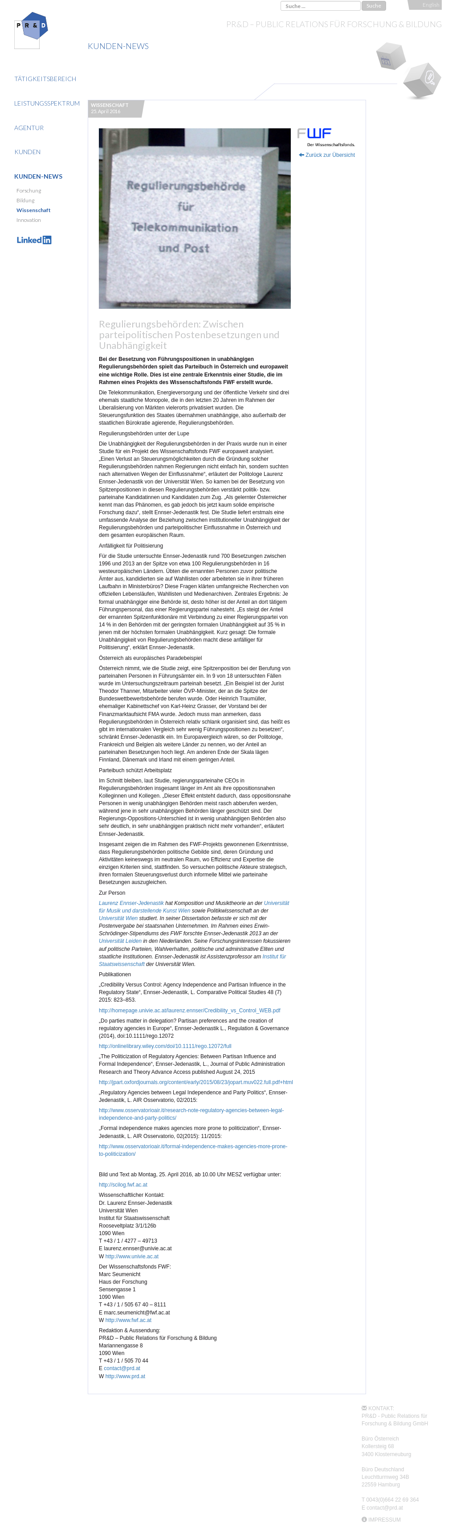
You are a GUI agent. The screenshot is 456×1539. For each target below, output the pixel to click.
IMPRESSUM (384, 1520)
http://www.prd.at (125, 1376)
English (431, 4)
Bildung (25, 200)
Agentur (29, 127)
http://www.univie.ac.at (132, 1256)
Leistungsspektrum (47, 103)
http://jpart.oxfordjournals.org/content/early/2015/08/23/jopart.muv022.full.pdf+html (196, 1082)
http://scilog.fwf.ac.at (123, 1185)
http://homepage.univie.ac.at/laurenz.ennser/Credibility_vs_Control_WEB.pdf (190, 1010)
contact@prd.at (122, 1368)
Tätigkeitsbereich (45, 78)
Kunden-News (38, 176)
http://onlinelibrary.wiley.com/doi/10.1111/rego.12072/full (165, 1046)
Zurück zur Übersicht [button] (327, 155)
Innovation (28, 220)
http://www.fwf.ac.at (128, 1320)
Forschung (28, 190)
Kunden (27, 152)
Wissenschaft (33, 210)
